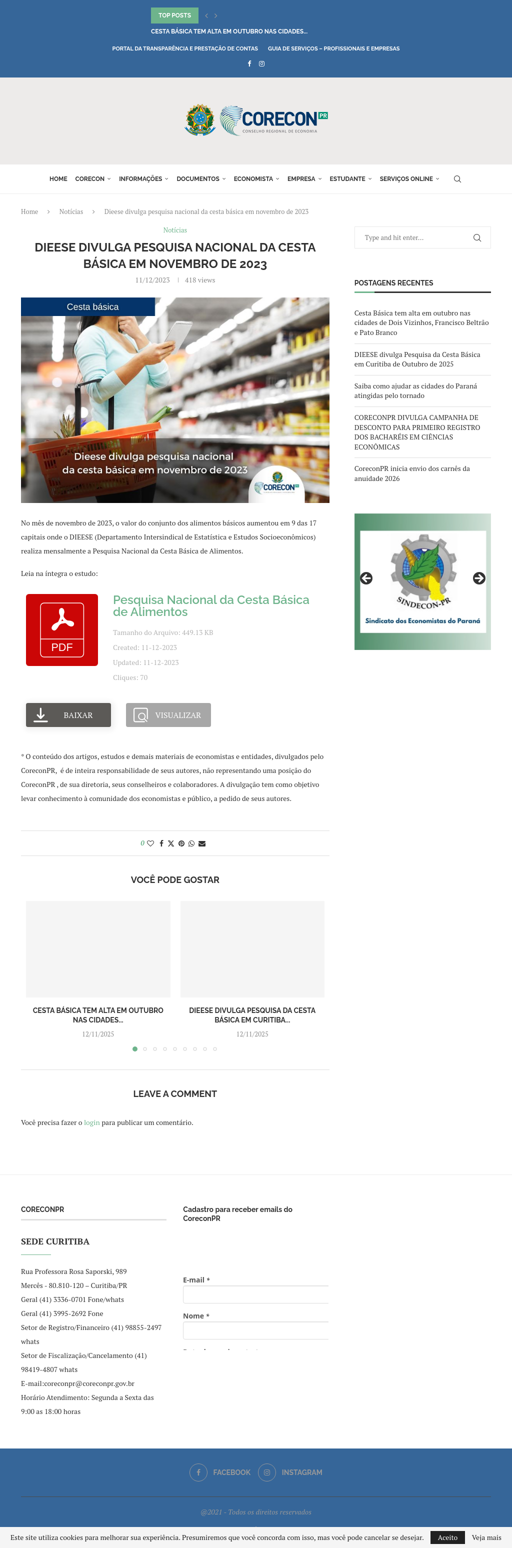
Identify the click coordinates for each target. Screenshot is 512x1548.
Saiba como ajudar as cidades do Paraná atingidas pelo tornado (415, 390)
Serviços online (406, 179)
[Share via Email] (202, 843)
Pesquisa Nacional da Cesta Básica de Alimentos (211, 605)
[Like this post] (150, 843)
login (92, 1122)
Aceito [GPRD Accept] (448, 1537)
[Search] (457, 179)
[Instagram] (261, 63)
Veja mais (487, 1537)
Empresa (302, 179)
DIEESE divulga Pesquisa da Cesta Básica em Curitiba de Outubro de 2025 (417, 359)
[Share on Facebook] (162, 843)
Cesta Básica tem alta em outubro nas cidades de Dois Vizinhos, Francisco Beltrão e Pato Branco (421, 322)
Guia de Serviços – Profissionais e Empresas (334, 49)
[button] (206, 16)
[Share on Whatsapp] (191, 843)
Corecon (90, 179)
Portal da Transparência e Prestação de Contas (185, 49)
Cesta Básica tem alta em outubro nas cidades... (229, 31)
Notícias (71, 211)
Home (59, 179)
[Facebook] (249, 63)
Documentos (197, 179)
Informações (140, 179)
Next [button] (478, 579)
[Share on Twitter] (171, 843)
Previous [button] (367, 579)
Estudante (348, 179)
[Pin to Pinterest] (181, 843)
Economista (253, 179)
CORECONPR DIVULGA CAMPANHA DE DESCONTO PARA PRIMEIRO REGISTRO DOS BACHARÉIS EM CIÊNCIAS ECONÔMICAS (417, 432)
